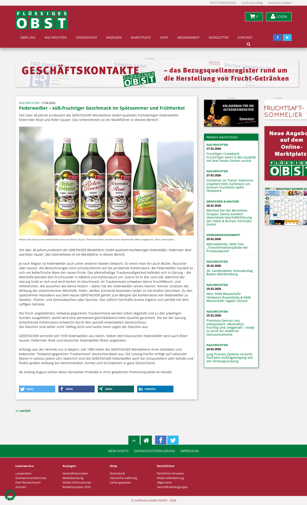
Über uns (28, 37)
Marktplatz (141, 37)
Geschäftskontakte (75, 473)
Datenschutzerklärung (154, 451)
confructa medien (280, 3)
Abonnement (188, 37)
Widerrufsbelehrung (170, 478)
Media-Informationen (76, 482)
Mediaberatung (72, 478)
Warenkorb (117, 473)
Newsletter (219, 37)
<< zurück (23, 410)
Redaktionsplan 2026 (76, 487)
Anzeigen (114, 37)
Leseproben (23, 473)
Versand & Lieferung (123, 478)
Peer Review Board (28, 482)
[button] (37, 389)
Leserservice (86, 37)
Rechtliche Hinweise (170, 473)
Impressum (189, 451)
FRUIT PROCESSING (223, 3)
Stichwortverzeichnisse (30, 478)
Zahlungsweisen (120, 482)
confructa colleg (252, 3)
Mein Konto (118, 451)
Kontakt (245, 37)
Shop (164, 37)
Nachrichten (56, 37)
